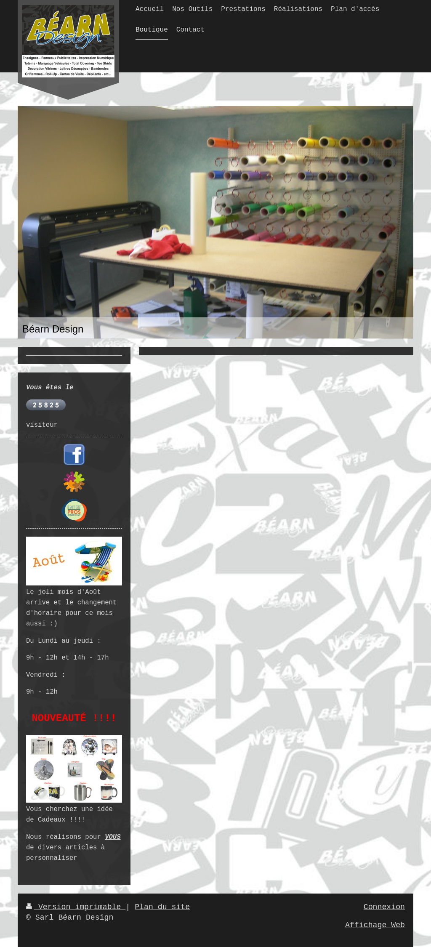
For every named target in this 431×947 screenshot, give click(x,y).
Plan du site (162, 907)
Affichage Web (375, 925)
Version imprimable (75, 907)
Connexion (384, 907)
